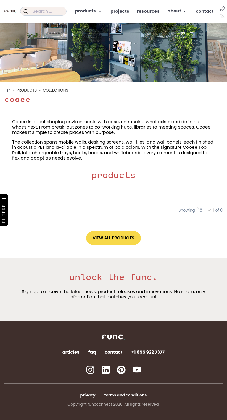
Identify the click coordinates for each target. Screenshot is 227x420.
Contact (204, 11)
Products (88, 11)
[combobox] (43, 11)
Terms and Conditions (125, 395)
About (178, 11)
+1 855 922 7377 (148, 352)
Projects (119, 11)
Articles (71, 352)
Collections (55, 90)
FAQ (92, 352)
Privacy (88, 395)
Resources (148, 11)
